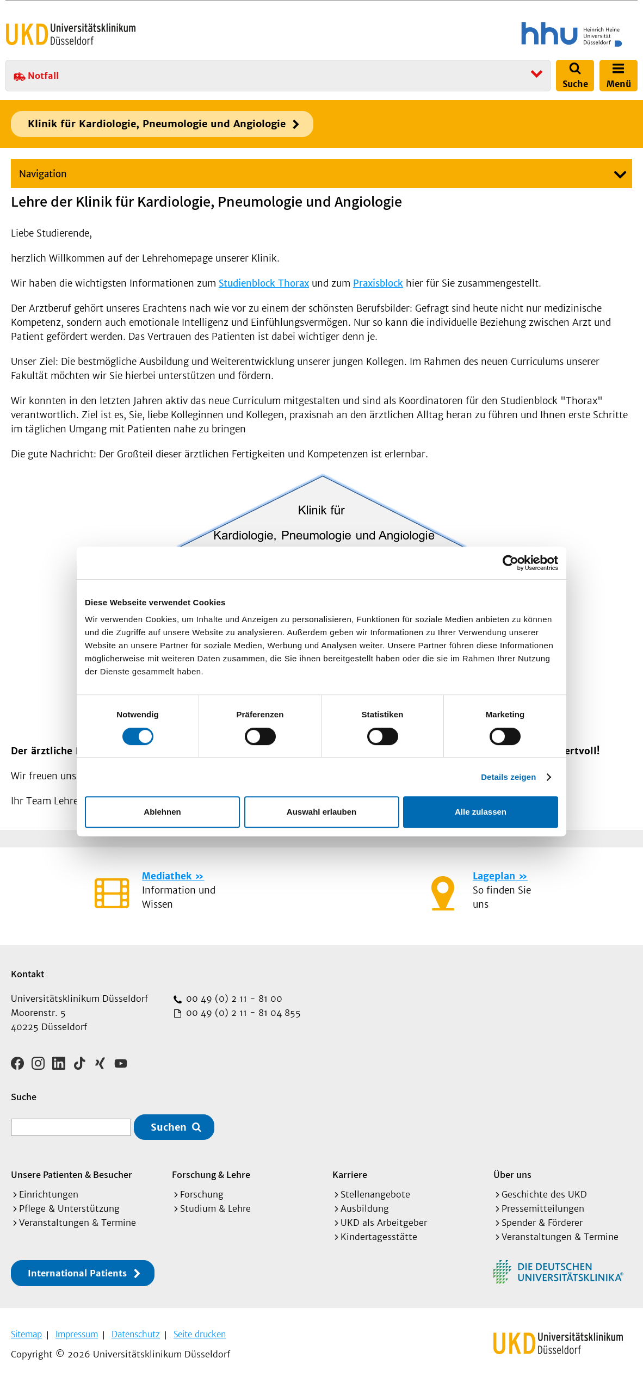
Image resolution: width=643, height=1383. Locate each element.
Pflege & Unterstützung (69, 1208)
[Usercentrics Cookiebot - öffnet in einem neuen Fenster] (510, 563)
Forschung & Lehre (211, 1174)
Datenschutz (136, 1334)
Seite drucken (200, 1334)
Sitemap (26, 1334)
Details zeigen (508, 777)
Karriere (349, 1174)
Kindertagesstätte (379, 1236)
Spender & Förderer (542, 1222)
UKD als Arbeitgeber (384, 1222)
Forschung (202, 1194)
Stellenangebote (375, 1194)
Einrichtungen (48, 1194)
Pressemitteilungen (543, 1208)
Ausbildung (365, 1208)
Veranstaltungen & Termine (77, 1222)
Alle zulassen (480, 811)
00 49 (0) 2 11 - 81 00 (232, 998)
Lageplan (494, 876)
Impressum (76, 1334)
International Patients (77, 1273)
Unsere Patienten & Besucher (71, 1174)
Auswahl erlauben (321, 811)
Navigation (43, 174)
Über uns (512, 1174)
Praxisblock (378, 283)
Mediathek (166, 876)
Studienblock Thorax (264, 283)
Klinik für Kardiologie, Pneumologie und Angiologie (157, 123)
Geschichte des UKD (544, 1194)
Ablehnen (162, 811)
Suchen (169, 1127)
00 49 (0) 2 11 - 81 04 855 (242, 1012)
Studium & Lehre (215, 1208)
